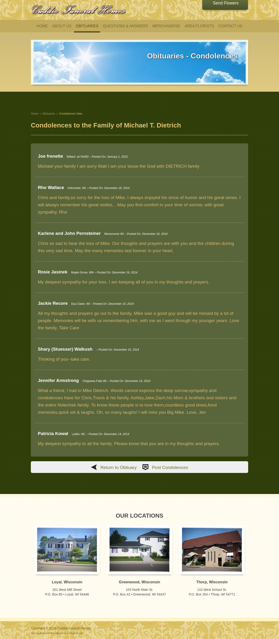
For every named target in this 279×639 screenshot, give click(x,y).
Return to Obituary (118, 467)
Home (34, 113)
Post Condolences (170, 467)
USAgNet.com (75, 633)
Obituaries (48, 113)
